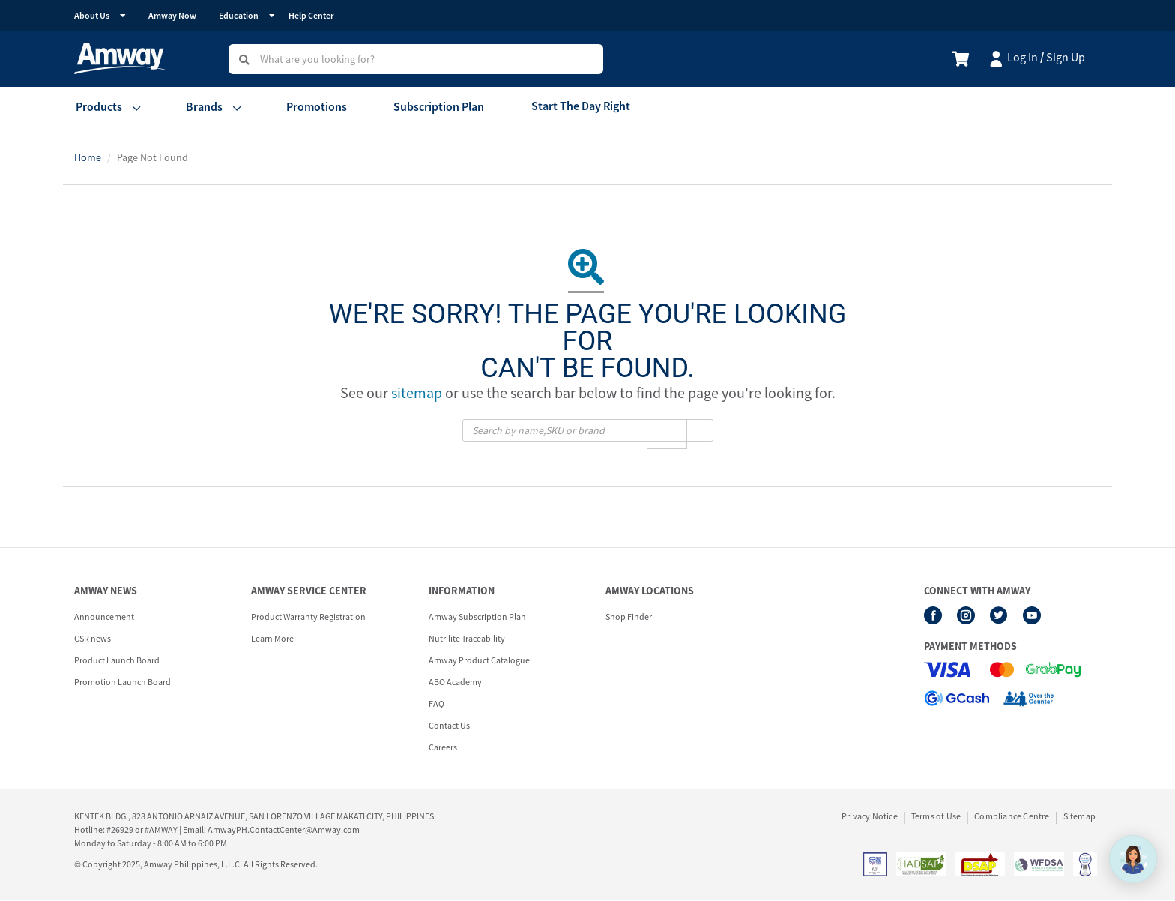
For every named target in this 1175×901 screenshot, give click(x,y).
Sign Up (1065, 56)
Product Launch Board (117, 661)
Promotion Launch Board (122, 683)
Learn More (272, 639)
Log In (1022, 56)
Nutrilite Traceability (467, 639)
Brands (201, 107)
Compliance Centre (1011, 818)
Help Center (311, 15)
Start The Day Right (569, 107)
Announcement (104, 618)
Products (97, 107)
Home (87, 158)
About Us (91, 15)
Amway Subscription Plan (477, 618)
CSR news (92, 639)
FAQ (436, 705)
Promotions (312, 107)
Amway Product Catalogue (479, 661)
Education (239, 15)
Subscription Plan (431, 107)
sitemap (416, 394)
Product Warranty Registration (308, 618)
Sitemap (1079, 818)
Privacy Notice (870, 818)
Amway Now (172, 15)
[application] (1133, 859)
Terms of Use (936, 818)
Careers (443, 748)
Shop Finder (628, 618)
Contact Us (449, 726)
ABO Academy (455, 683)
